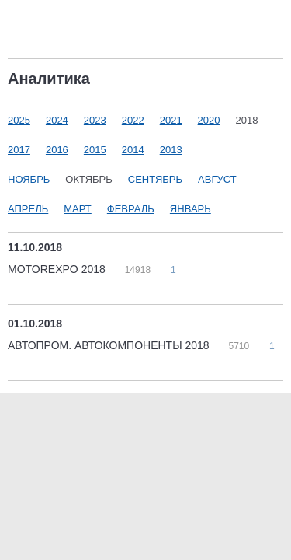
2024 (57, 120)
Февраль (130, 209)
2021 (171, 120)
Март (78, 209)
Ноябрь (29, 179)
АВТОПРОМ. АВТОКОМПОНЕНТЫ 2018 (110, 345)
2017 (19, 150)
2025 (19, 120)
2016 (57, 150)
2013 (171, 150)
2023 (95, 120)
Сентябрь (155, 179)
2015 (95, 150)
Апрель (28, 209)
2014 (133, 150)
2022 (133, 120)
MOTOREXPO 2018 (58, 269)
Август (217, 179)
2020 (209, 120)
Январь (190, 209)
